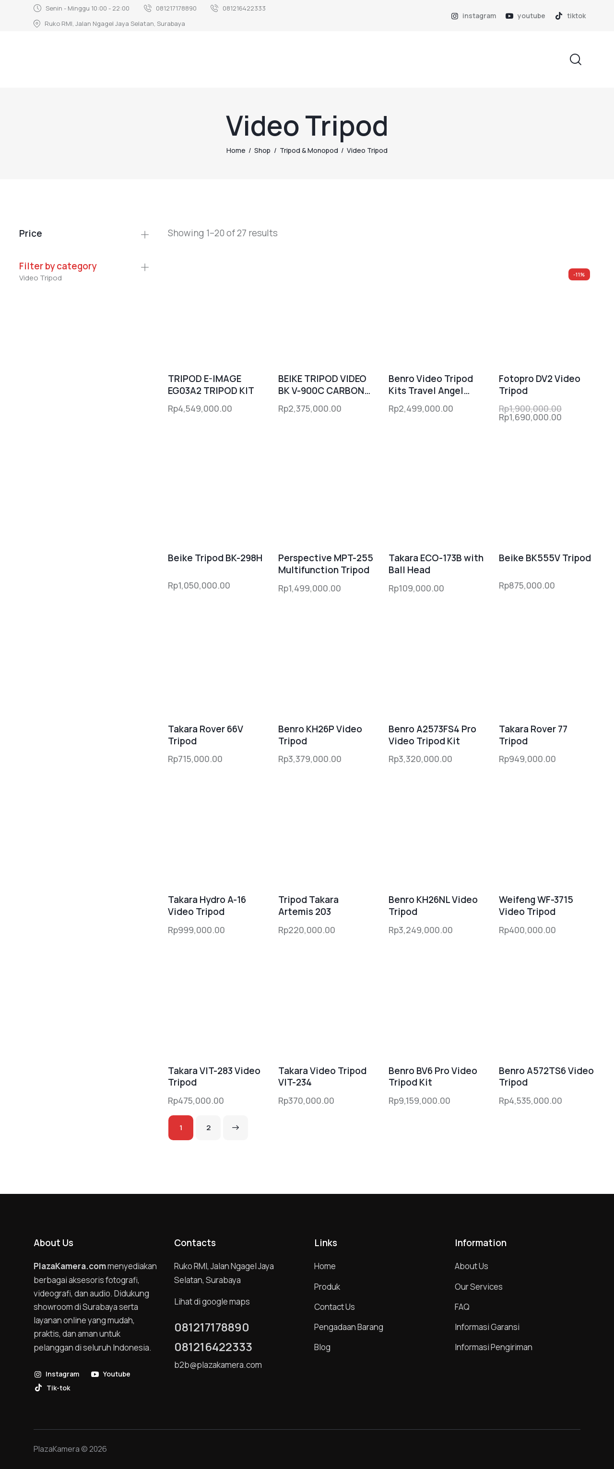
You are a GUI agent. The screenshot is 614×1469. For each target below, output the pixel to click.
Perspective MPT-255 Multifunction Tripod (325, 564)
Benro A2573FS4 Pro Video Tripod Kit (432, 735)
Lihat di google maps (212, 1301)
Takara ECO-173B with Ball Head (436, 564)
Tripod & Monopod (309, 150)
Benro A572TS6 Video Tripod (546, 1076)
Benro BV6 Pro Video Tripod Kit (433, 1076)
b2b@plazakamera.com (218, 1364)
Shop (262, 150)
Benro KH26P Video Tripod (320, 735)
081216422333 (213, 1347)
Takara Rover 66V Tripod (205, 735)
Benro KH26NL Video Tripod (433, 905)
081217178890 (211, 1327)
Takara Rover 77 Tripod (533, 735)
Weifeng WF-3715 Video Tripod (536, 905)
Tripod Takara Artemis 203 (308, 905)
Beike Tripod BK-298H (215, 558)
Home (236, 150)
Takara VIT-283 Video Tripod (214, 1076)
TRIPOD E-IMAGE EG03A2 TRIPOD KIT (211, 384)
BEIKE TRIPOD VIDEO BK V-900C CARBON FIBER (322, 384)
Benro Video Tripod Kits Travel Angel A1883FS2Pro (431, 384)
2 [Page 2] (208, 1127)
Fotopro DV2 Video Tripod (539, 384)
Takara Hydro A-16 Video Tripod (207, 905)
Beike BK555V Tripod (545, 558)
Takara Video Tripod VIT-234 (322, 1076)
